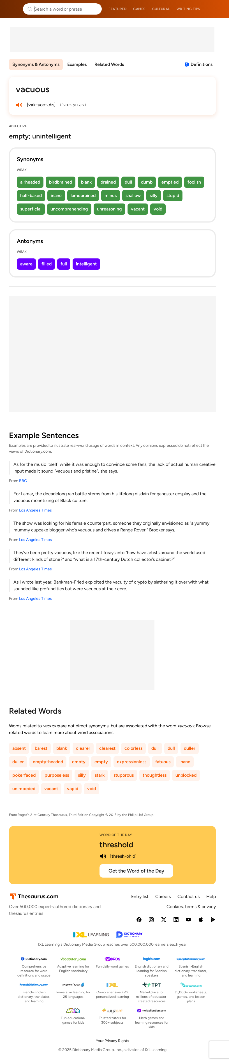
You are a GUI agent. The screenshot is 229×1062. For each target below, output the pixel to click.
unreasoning (109, 209)
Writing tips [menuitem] (188, 9)
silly (154, 195)
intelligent (86, 264)
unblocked (185, 775)
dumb (146, 182)
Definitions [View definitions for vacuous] (201, 64)
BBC (23, 480)
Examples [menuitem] (77, 64)
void (158, 209)
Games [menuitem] (139, 9)
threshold (116, 844)
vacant (138, 209)
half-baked (31, 195)
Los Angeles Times (35, 510)
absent (19, 748)
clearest (107, 748)
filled (46, 264)
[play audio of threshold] (103, 856)
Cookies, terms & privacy (191, 906)
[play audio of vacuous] (19, 104)
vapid (72, 788)
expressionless (131, 761)
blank (86, 182)
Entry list (140, 896)
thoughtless (154, 775)
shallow (133, 195)
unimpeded (23, 788)
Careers (163, 896)
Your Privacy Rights (112, 1040)
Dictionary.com (217, 9)
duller (189, 748)
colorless (133, 748)
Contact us (188, 896)
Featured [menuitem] (117, 9)
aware (26, 264)
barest (41, 748)
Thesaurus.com (12, 9)
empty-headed (48, 761)
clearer (83, 748)
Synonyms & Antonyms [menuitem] (35, 64)
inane (56, 195)
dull (128, 182)
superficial (30, 209)
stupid (172, 195)
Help (211, 896)
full (64, 264)
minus (111, 195)
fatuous (162, 761)
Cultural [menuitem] (161, 9)
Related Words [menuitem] (109, 64)
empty (78, 761)
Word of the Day (116, 835)
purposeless (57, 775)
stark (100, 775)
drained (108, 182)
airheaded (30, 182)
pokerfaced (24, 775)
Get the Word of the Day (136, 871)
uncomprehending (69, 209)
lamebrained (83, 195)
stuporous (124, 775)
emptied (170, 182)
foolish (194, 182)
